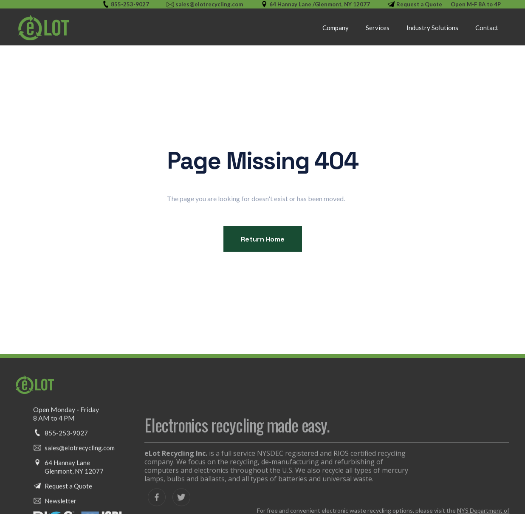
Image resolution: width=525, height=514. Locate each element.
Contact (486, 27)
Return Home (263, 239)
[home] (43, 27)
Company (335, 27)
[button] (377, 27)
